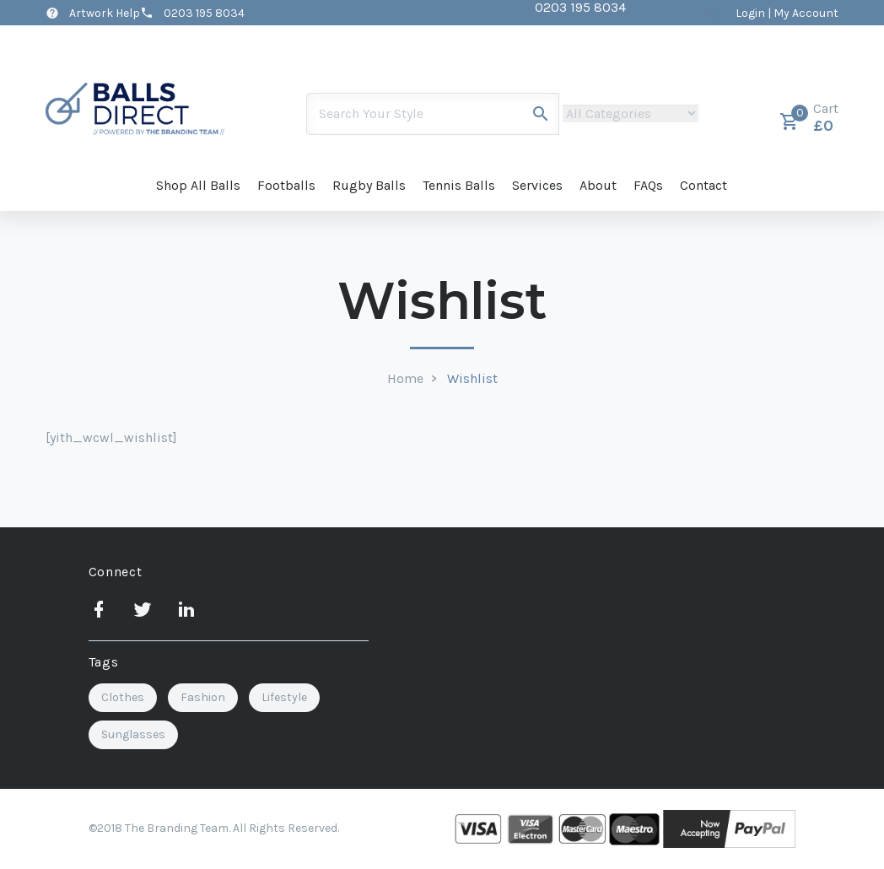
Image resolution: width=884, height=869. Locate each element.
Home (405, 378)
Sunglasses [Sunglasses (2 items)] (133, 734)
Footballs (286, 185)
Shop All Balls (198, 185)
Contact (703, 185)
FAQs (648, 185)
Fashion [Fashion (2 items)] (203, 697)
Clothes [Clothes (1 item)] (122, 697)
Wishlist (472, 378)
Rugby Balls (369, 185)
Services (537, 185)
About (598, 185)
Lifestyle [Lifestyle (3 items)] (284, 697)
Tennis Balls (459, 185)
